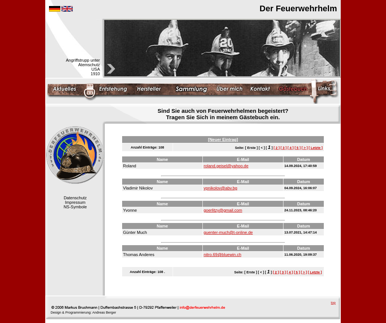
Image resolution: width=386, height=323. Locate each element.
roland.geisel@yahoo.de (226, 166)
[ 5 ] (297, 148)
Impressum (75, 202)
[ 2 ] (277, 148)
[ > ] (305, 148)
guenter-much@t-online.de (228, 232)
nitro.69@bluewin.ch (222, 254)
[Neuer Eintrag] (223, 139)
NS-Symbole (75, 207)
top (333, 303)
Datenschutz (75, 198)
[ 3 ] (283, 148)
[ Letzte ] (316, 148)
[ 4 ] (291, 148)
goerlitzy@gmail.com (223, 210)
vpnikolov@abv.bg (220, 188)
